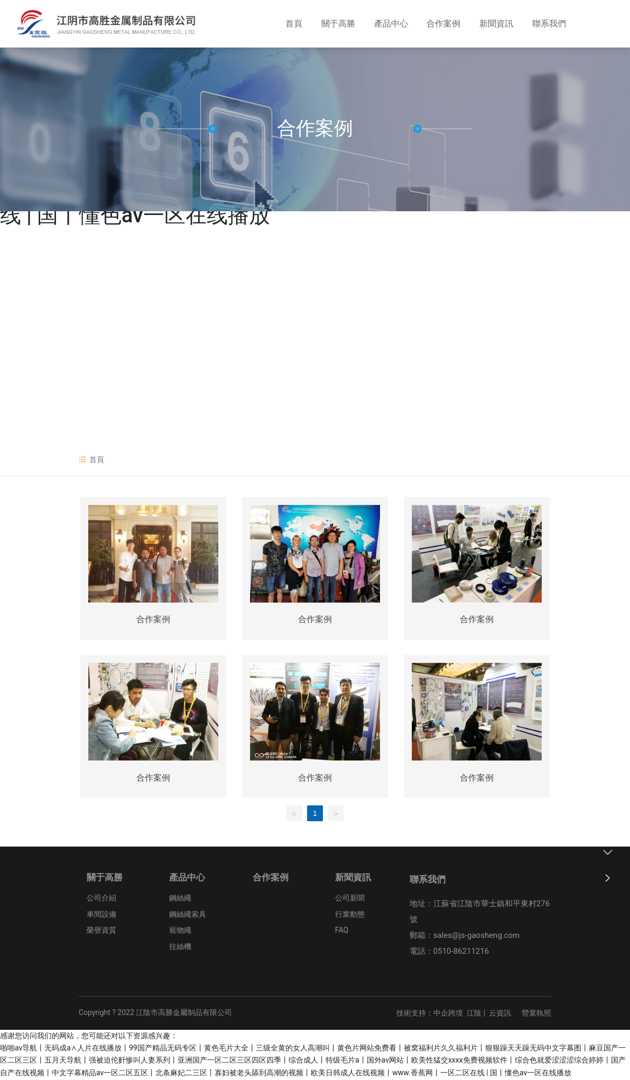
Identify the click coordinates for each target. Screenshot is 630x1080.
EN (606, 26)
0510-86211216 (461, 952)
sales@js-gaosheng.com (476, 936)
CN (590, 26)
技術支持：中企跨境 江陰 (438, 1014)
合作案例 (315, 128)
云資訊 (500, 1014)
